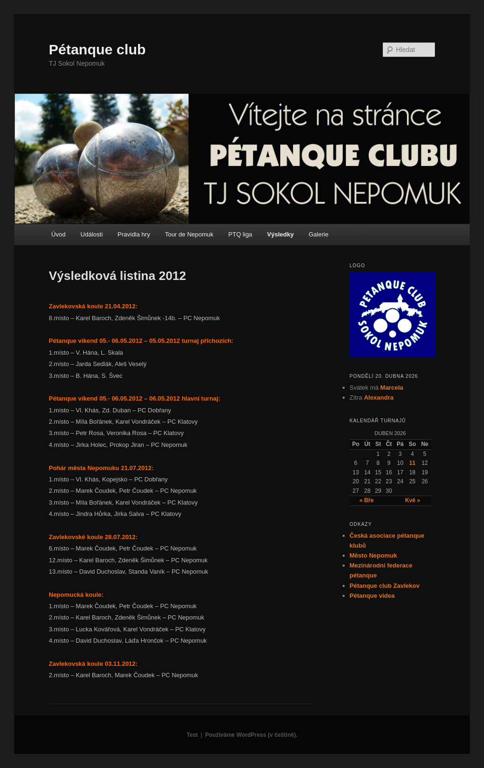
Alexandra (379, 397)
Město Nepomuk (373, 555)
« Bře (366, 500)
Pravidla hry (134, 234)
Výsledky (280, 234)
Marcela (391, 387)
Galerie (318, 234)
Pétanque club (97, 49)
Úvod (58, 234)
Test (192, 735)
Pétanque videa (372, 595)
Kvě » (412, 500)
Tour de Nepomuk (189, 234)
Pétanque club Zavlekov (385, 585)
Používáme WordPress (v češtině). (251, 735)
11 (412, 463)
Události (91, 234)
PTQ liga (240, 234)
